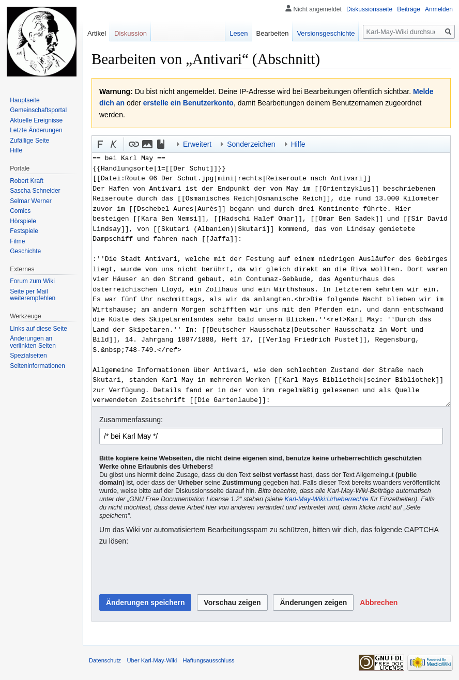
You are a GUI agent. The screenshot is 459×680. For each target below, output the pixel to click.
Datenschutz (105, 660)
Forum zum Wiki (32, 281)
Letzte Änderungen (36, 130)
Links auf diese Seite (38, 328)
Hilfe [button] (298, 144)
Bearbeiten (272, 33)
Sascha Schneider (35, 190)
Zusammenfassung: (131, 419)
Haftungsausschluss (209, 660)
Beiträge (408, 9)
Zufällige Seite (29, 140)
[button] (100, 144)
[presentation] (177, 570)
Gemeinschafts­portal (38, 110)
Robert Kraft (26, 180)
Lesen (239, 33)
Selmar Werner (30, 201)
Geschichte (25, 251)
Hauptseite (24, 100)
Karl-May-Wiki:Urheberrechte (326, 499)
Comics (20, 210)
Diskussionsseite (369, 9)
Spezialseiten (28, 355)
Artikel (96, 33)
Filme (17, 241)
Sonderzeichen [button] (251, 144)
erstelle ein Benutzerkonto (188, 103)
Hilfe (16, 150)
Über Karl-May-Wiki (152, 660)
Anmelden (439, 9)
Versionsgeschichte (326, 33)
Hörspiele (23, 221)
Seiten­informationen (37, 365)
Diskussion (130, 33)
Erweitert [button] (197, 144)
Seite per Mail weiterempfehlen (32, 295)
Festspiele (24, 231)
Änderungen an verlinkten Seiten (33, 342)
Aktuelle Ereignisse (36, 120)
